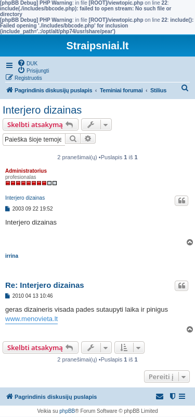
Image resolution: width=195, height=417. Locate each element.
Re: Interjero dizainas (44, 285)
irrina (11, 256)
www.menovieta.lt (31, 319)
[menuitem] (27, 62)
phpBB (67, 411)
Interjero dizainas (42, 110)
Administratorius (26, 171)
